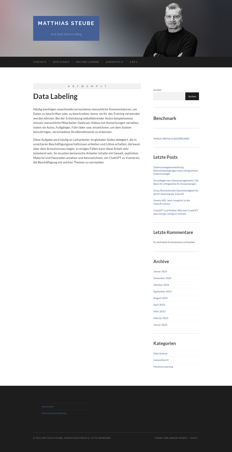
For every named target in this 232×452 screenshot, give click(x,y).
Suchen (157, 89)
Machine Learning (87, 62)
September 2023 (162, 291)
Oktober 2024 (161, 284)
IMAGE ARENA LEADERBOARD (171, 138)
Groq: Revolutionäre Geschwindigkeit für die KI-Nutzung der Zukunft (175, 192)
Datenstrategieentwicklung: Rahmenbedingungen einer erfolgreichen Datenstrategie (175, 170)
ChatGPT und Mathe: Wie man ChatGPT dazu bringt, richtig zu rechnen (175, 212)
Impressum (47, 406)
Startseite (40, 62)
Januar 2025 (160, 271)
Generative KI (114, 62)
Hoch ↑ (194, 438)
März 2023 (159, 311)
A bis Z (133, 62)
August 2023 (160, 297)
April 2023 (159, 304)
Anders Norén (178, 438)
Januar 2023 (160, 324)
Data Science (61, 62)
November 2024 (162, 278)
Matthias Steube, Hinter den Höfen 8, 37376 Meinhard (76, 438)
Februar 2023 (160, 317)
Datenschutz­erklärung (53, 413)
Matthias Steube (66, 23)
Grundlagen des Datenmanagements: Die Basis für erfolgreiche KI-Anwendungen (176, 182)
